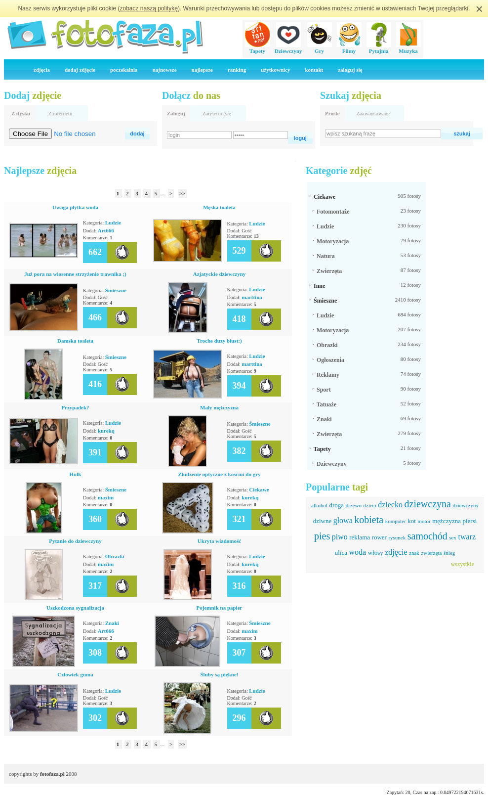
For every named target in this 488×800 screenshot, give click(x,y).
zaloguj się (350, 70)
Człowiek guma (75, 674)
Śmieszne (115, 290)
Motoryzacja (333, 241)
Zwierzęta (329, 270)
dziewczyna (428, 503)
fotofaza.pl (52, 774)
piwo (340, 537)
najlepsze (202, 70)
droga (336, 505)
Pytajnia (378, 48)
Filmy (349, 48)
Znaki (112, 623)
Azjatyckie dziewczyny (219, 274)
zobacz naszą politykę (149, 8)
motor (423, 521)
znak (414, 553)
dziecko (390, 504)
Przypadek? (75, 407)
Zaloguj (176, 113)
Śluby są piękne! (219, 674)
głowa (343, 520)
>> (182, 193)
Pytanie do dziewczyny (75, 541)
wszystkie (462, 564)
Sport (324, 389)
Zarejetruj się (217, 113)
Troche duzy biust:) (219, 341)
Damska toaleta (75, 341)
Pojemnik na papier (220, 608)
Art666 (106, 230)
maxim (106, 497)
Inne (319, 285)
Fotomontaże (333, 211)
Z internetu (60, 113)
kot (411, 521)
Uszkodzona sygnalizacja (75, 608)
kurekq (106, 431)
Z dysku (20, 113)
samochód (427, 536)
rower (379, 537)
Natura (326, 256)
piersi (469, 521)
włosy (375, 552)
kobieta (368, 519)
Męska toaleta (219, 207)
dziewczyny (465, 505)
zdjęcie (396, 552)
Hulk (75, 474)
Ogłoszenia (330, 359)
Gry (319, 48)
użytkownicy (275, 70)
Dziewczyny (288, 48)
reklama (359, 537)
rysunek (397, 537)
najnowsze (165, 70)
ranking (237, 70)
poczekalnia (124, 70)
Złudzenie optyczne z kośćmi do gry (219, 474)
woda (357, 552)
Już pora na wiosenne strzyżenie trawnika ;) (75, 274)
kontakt (314, 70)
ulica (341, 552)
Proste (332, 113)
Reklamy (328, 374)
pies (322, 536)
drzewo (354, 505)
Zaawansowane (373, 113)
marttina (252, 297)
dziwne (322, 521)
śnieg (449, 553)
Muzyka (408, 48)
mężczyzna (446, 521)
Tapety (257, 48)
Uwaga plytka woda (75, 207)
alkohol (319, 505)
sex (452, 537)
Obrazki (114, 556)
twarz (467, 537)
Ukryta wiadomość (219, 541)
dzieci (370, 505)
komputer (395, 521)
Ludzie (113, 222)
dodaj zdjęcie (80, 70)
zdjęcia (42, 70)
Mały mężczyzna (219, 407)
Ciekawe (259, 489)
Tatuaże (326, 404)
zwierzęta (431, 553)
